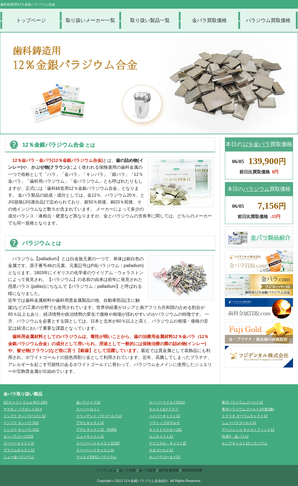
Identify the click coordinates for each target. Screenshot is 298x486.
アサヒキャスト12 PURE (96, 429)
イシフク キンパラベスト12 (24, 416)
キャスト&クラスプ (163, 409)
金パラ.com (259, 285)
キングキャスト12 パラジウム (244, 443)
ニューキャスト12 (90, 436)
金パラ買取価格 (209, 20)
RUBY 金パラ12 (235, 436)
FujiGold (259, 333)
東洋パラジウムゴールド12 (242, 402)
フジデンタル (106, 470)
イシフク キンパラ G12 (21, 429)
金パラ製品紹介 (259, 237)
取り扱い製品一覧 (150, 20)
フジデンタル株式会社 (259, 357)
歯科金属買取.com (259, 309)
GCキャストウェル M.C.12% (25, 402)
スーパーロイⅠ (88, 409)
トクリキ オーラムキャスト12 (244, 416)
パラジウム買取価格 (268, 20)
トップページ (31, 20)
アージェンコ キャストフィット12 (248, 429)
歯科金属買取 (169, 470)
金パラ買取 (127, 470)
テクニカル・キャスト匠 (167, 443)
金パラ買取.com (259, 261)
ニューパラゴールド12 (239, 423)
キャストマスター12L (165, 429)
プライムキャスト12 (18, 450)
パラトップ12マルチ (164, 423)
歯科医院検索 (192, 470)
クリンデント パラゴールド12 (99, 416)
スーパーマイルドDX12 (167, 402)
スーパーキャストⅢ (18, 443)
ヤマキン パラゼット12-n (22, 409)
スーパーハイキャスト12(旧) (98, 443)
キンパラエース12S (18, 436)
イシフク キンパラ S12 (21, 423)
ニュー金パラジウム (18, 457)
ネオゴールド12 (161, 450)
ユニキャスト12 (161, 436)
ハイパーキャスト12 (164, 416)
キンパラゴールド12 (164, 457)
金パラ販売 (147, 470)
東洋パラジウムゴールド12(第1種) (248, 409)
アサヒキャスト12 (90, 423)
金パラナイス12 (88, 402)
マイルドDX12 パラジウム (96, 457)
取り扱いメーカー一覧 (90, 20)
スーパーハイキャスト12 (95, 450)
